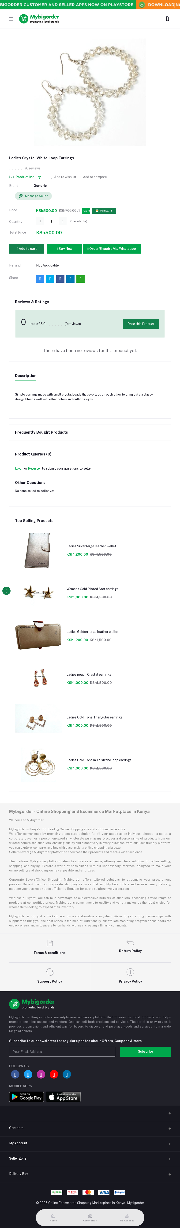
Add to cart (27, 249)
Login (19, 468)
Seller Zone (17, 1158)
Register (34, 468)
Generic (40, 186)
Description (25, 375)
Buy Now (64, 249)
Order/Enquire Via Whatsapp (111, 249)
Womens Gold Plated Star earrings (92, 589)
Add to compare (93, 177)
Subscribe (145, 1051)
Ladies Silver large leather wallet (91, 546)
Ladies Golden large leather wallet (93, 632)
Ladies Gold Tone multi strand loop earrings (99, 760)
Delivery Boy (18, 1174)
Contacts (16, 1128)
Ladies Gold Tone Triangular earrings (94, 717)
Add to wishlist (63, 177)
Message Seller (33, 196)
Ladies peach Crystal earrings (89, 674)
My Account (18, 1143)
